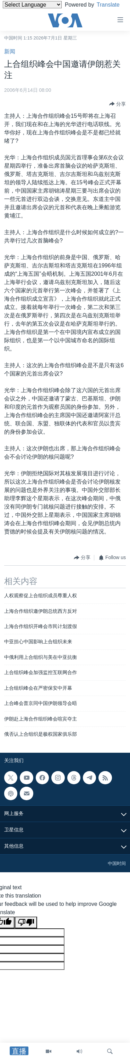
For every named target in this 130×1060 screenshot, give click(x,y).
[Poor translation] (26, 922)
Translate (20, 13)
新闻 (9, 51)
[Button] (117, 104)
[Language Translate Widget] (32, 4)
